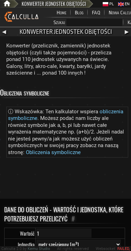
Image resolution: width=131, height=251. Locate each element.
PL (108, 4)
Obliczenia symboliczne (53, 152)
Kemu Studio (39, 248)
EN (124, 4)
